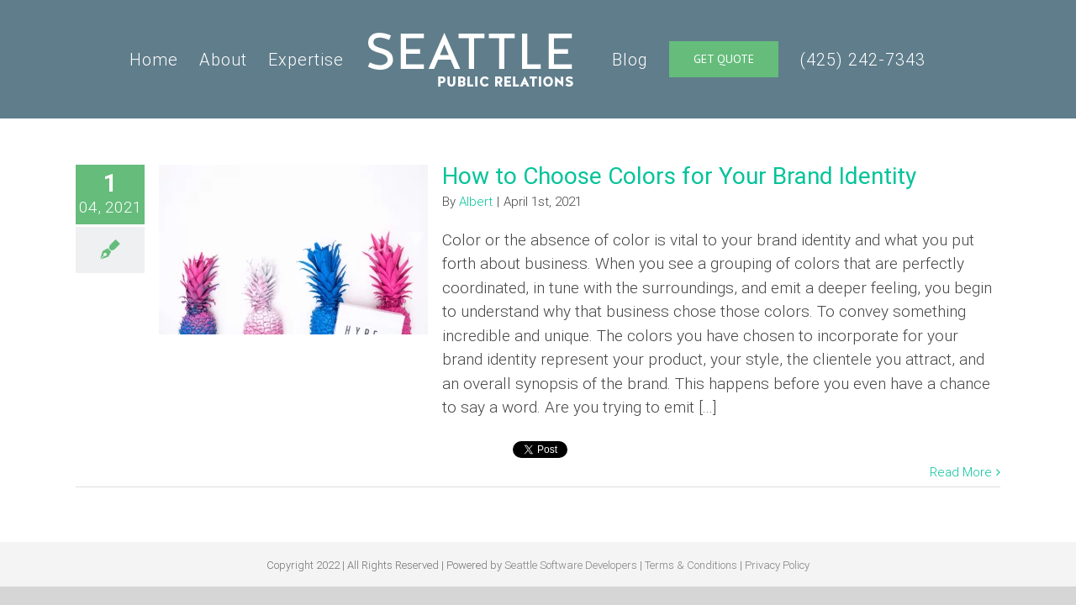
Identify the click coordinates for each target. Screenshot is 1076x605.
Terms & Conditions (691, 565)
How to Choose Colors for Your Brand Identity (679, 176)
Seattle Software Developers (570, 565)
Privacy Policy (777, 565)
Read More (961, 472)
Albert (476, 201)
